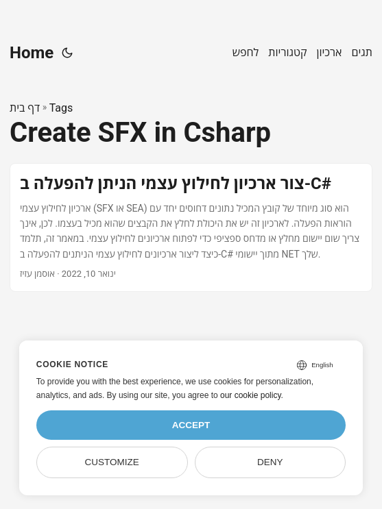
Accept (191, 425)
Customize (112, 462)
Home (31, 52)
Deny (270, 462)
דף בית (25, 107)
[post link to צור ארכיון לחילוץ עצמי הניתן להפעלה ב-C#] (191, 227)
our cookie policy (250, 395)
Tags (61, 107)
